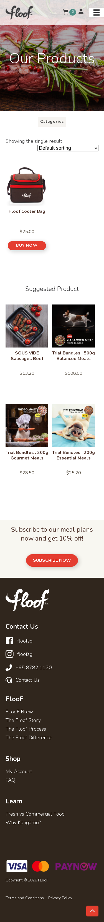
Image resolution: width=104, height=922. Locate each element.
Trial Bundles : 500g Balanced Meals (73, 356)
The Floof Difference (29, 738)
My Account (19, 772)
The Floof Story (23, 721)
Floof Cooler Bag (27, 211)
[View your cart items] (65, 12)
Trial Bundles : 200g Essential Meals (73, 455)
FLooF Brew (19, 712)
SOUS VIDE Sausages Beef (27, 356)
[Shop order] (67, 148)
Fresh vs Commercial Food (35, 814)
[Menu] (96, 12)
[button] (27, 245)
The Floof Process (26, 729)
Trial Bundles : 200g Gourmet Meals (27, 455)
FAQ (10, 780)
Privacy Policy (60, 898)
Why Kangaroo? (23, 823)
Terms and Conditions (25, 898)
